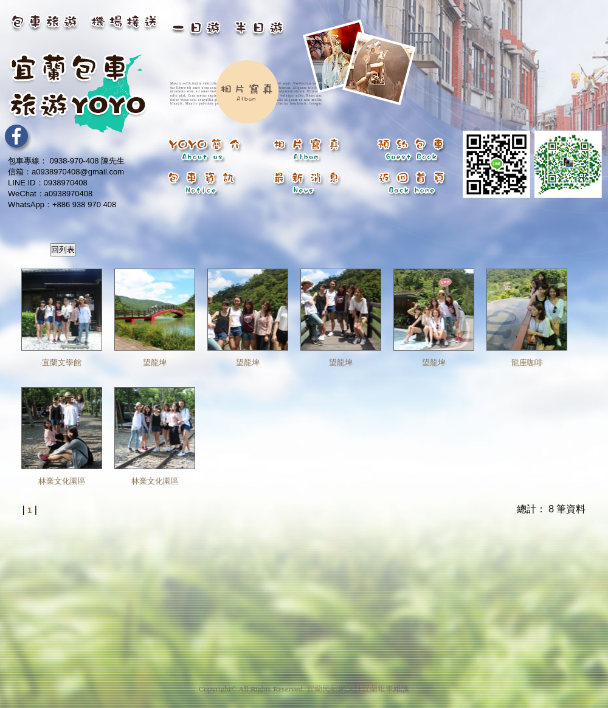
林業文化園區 (62, 481)
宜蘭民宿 (322, 685)
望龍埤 (155, 362)
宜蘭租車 (377, 685)
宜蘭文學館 (61, 362)
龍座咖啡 (527, 362)
